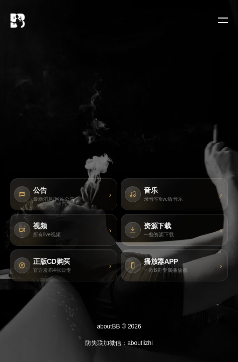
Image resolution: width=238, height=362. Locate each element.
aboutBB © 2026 (119, 326)
